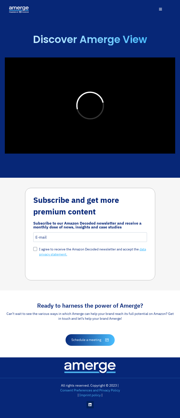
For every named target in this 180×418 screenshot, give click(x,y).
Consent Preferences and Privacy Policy (90, 390)
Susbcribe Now (53, 267)
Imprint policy (90, 395)
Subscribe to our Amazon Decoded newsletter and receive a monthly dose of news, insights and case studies (87, 225)
